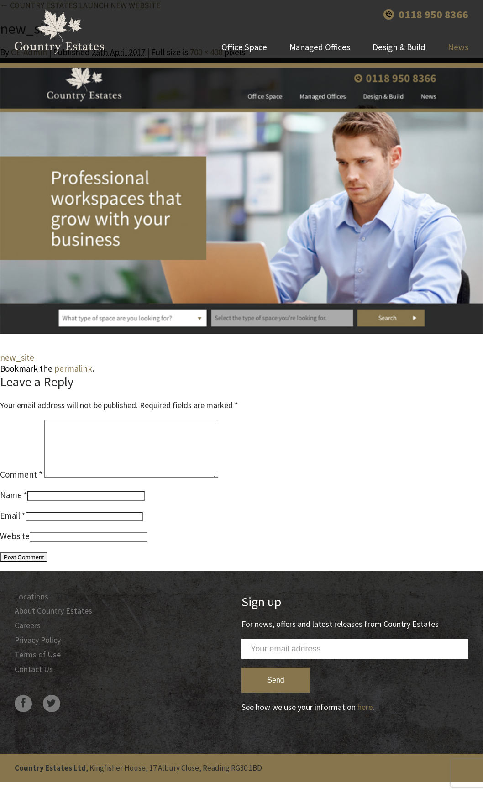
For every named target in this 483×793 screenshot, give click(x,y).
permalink (73, 368)
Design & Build (399, 47)
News (458, 47)
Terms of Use (38, 666)
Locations (31, 607)
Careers (28, 636)
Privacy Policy (38, 651)
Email (10, 526)
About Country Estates (53, 622)
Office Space (244, 47)
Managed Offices (319, 47)
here (365, 718)
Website (15, 546)
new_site (17, 357)
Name (11, 505)
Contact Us (34, 680)
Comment (21, 485)
